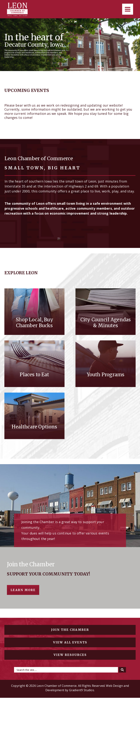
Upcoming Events (26, 90)
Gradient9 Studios (81, 746)
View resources (70, 711)
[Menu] (127, 9)
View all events (70, 698)
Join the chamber (70, 686)
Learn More (23, 646)
